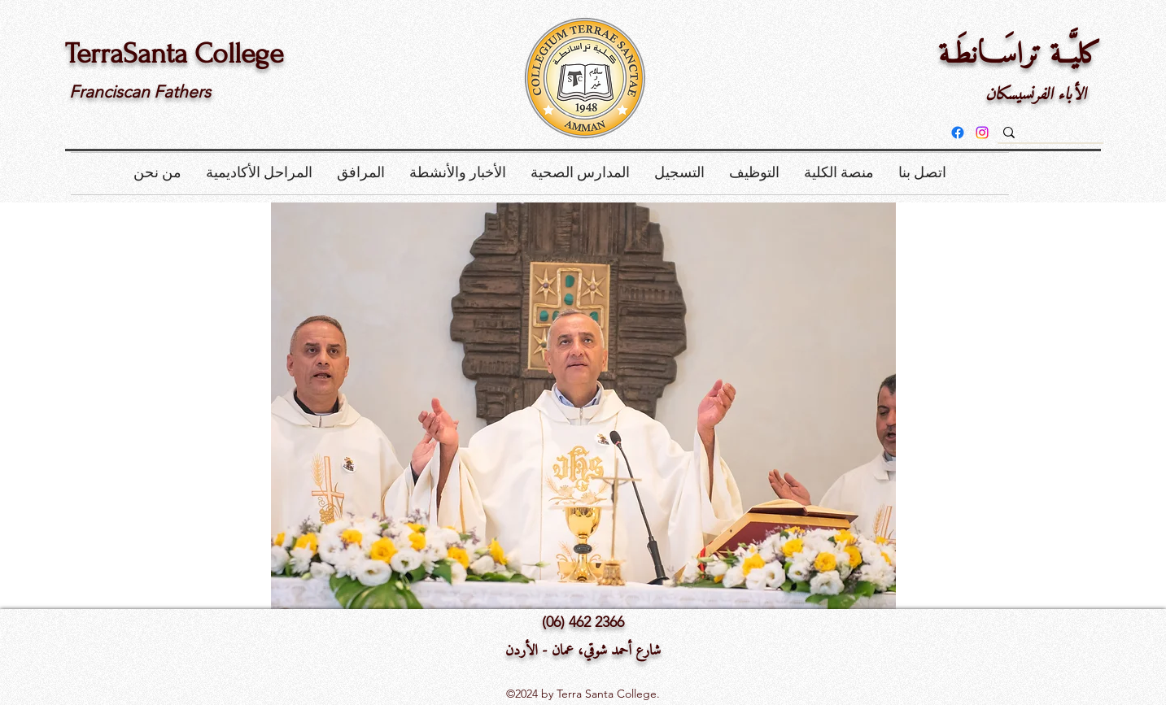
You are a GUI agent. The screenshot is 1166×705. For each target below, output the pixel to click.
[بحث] (1076, 136)
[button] (157, 173)
